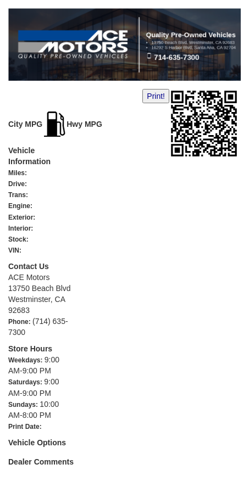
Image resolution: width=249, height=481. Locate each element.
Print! (156, 96)
